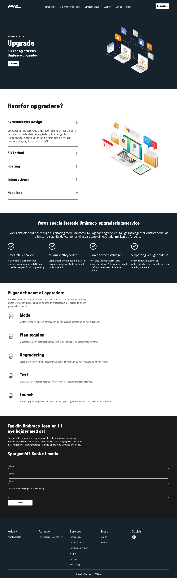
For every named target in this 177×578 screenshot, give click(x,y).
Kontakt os (162, 6)
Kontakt (13, 63)
